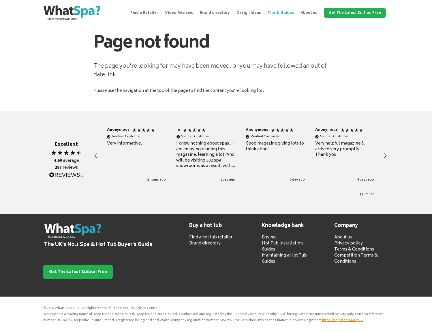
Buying (269, 237)
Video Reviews (179, 13)
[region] (240, 156)
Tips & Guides (281, 13)
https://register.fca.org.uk (342, 320)
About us (308, 13)
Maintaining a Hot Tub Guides (284, 258)
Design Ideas (248, 13)
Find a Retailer (144, 13)
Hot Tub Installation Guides (282, 246)
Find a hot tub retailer (210, 237)
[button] (96, 156)
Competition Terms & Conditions (356, 258)
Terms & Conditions (354, 249)
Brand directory (215, 13)
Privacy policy (348, 243)
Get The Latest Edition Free (355, 13)
